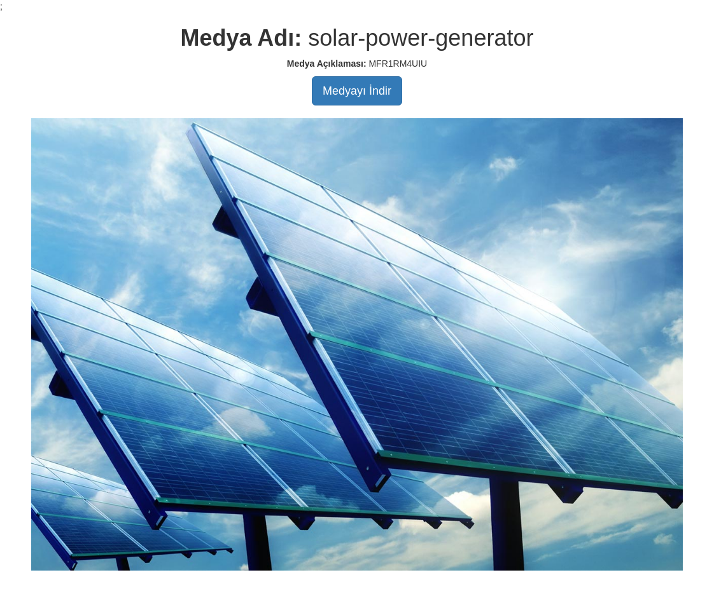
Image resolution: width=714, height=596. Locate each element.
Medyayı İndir (357, 91)
